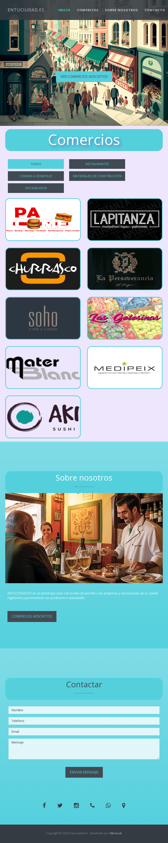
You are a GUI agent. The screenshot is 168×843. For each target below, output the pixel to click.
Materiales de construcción (97, 176)
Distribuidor (36, 188)
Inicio (64, 10)
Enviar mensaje (84, 772)
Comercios (87, 10)
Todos (35, 164)
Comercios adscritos (32, 616)
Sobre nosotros (121, 10)
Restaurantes (97, 164)
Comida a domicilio (36, 176)
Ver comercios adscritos (84, 76)
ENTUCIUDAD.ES (26, 10)
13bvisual (115, 833)
